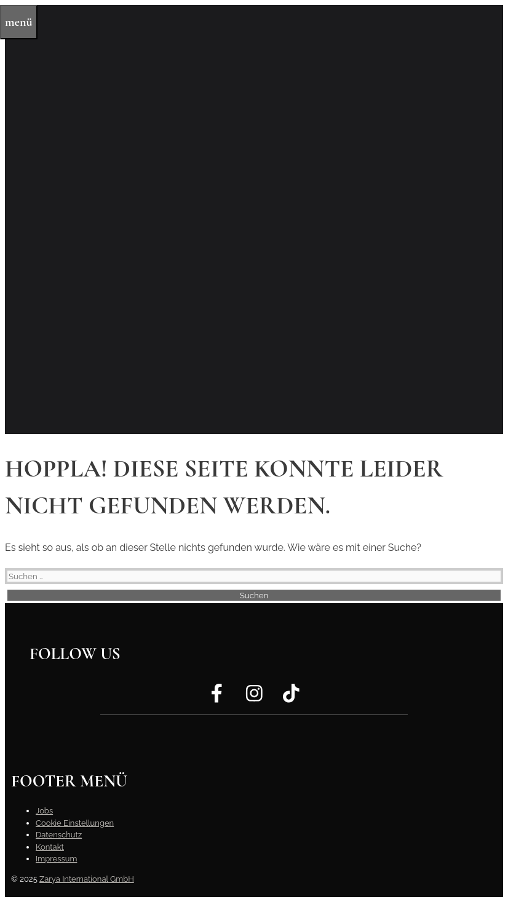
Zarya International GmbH (86, 879)
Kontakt (50, 847)
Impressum (56, 858)
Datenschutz (59, 834)
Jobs (44, 810)
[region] (254, 219)
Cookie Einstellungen (75, 823)
